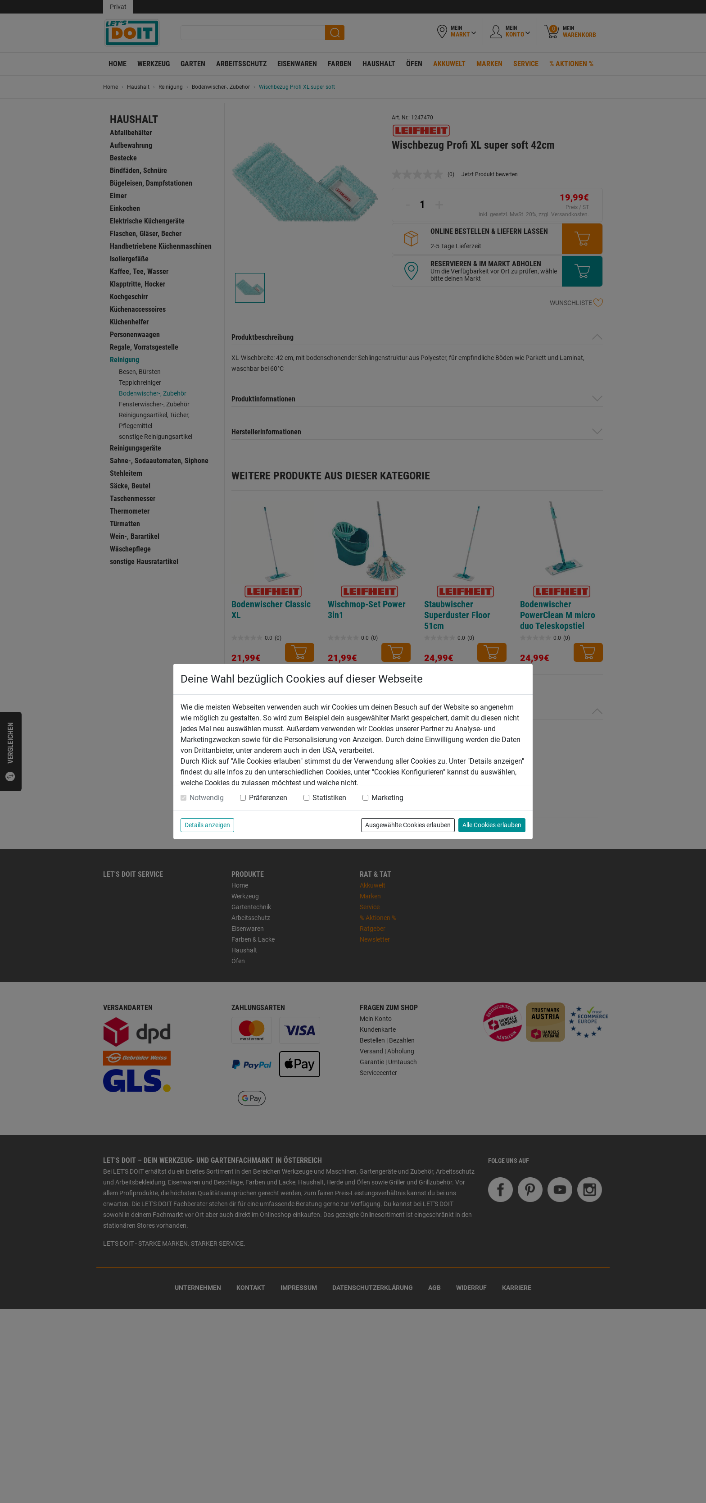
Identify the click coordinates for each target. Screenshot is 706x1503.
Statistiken (329, 797)
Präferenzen (268, 797)
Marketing (387, 797)
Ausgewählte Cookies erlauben (408, 825)
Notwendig (207, 797)
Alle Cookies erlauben (491, 825)
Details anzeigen (207, 825)
